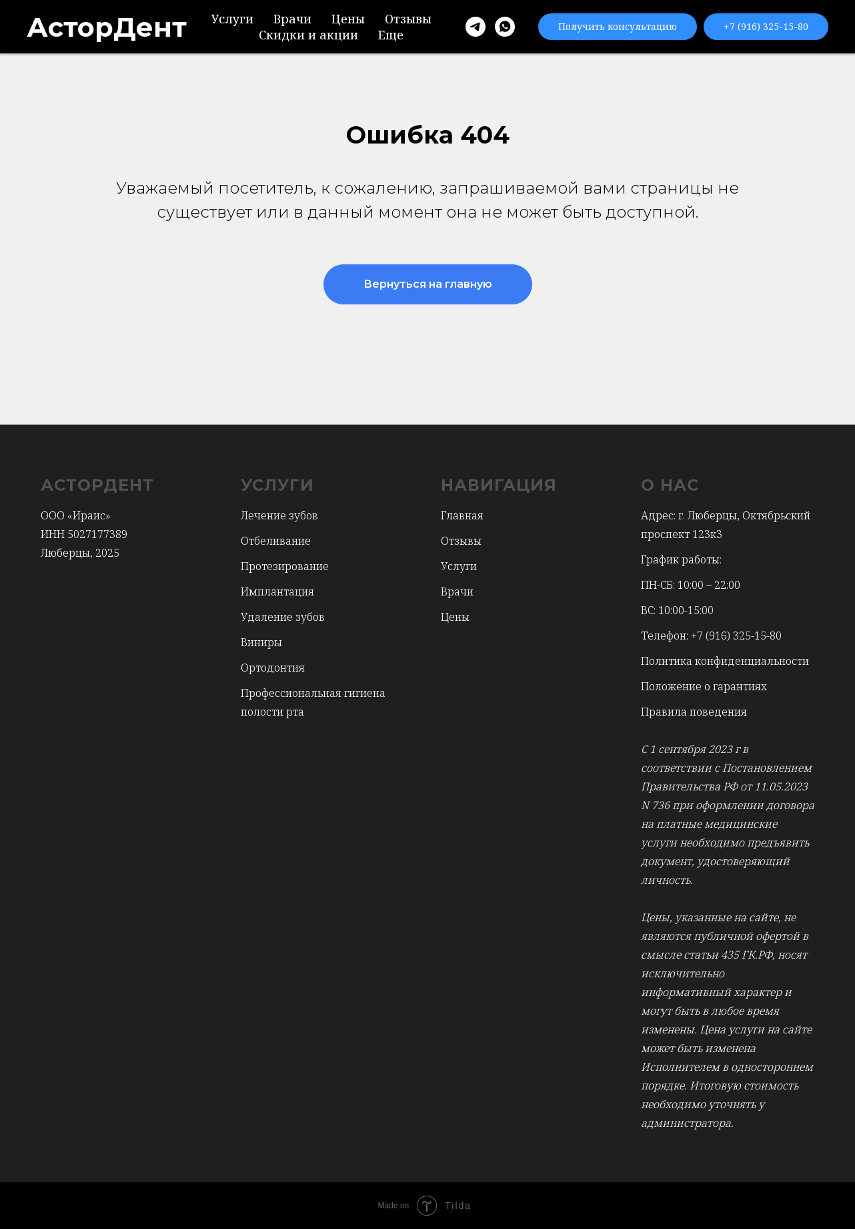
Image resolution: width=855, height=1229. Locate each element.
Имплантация (277, 591)
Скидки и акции (308, 35)
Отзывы (408, 19)
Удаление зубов (283, 616)
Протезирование (285, 566)
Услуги (459, 566)
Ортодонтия (273, 667)
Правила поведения (694, 711)
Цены (348, 19)
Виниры (261, 642)
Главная (462, 515)
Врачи (292, 19)
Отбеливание (276, 540)
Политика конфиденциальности (725, 661)
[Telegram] (476, 27)
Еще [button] (390, 35)
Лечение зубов (279, 515)
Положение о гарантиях (704, 686)
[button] (617, 26)
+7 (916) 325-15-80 (736, 635)
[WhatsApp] (505, 27)
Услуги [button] (232, 19)
